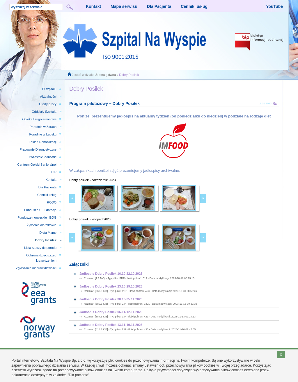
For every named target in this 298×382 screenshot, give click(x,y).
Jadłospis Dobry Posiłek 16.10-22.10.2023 (110, 273)
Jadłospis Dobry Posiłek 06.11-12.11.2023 (110, 312)
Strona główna (105, 74)
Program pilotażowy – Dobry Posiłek (104, 103)
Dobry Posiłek (129, 74)
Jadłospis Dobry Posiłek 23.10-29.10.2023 (110, 286)
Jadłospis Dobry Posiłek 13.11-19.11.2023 (110, 324)
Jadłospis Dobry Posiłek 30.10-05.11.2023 (110, 299)
